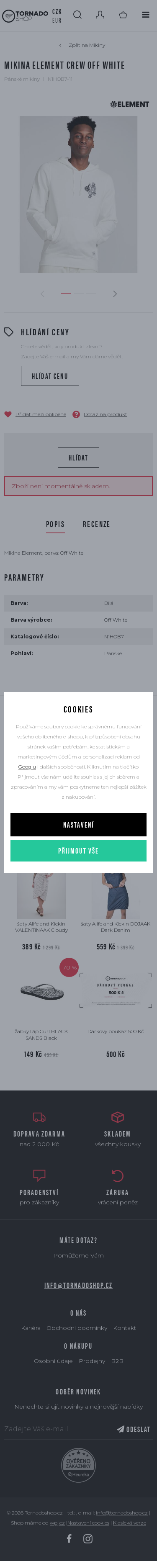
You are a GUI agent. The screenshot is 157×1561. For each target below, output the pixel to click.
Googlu (27, 767)
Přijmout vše (78, 850)
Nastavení (78, 824)
